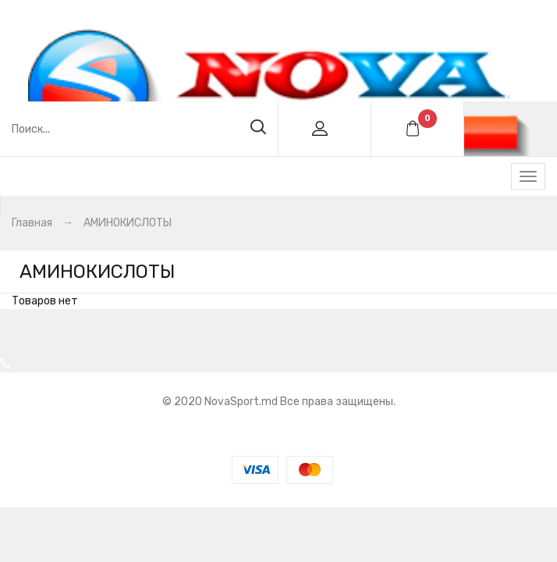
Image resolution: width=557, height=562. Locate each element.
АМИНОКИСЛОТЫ (127, 222)
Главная (32, 222)
